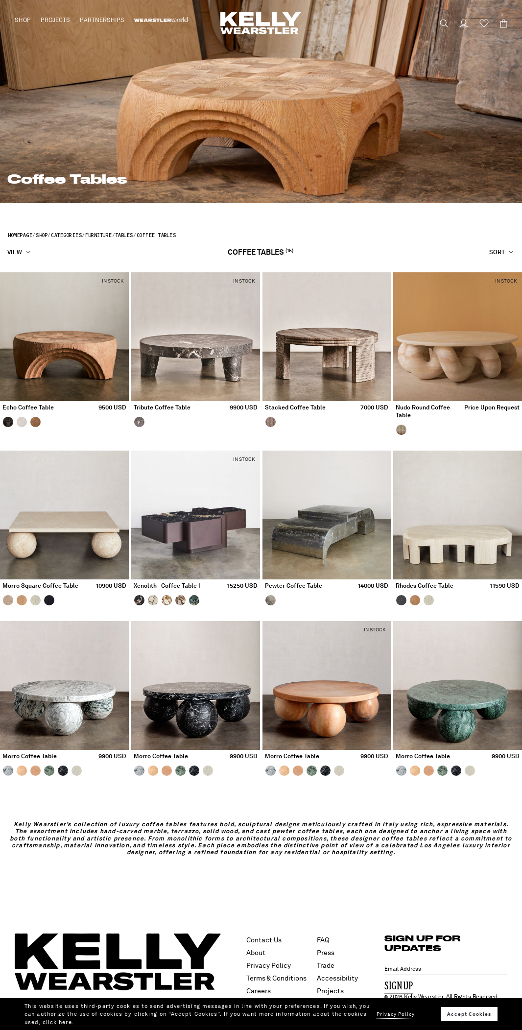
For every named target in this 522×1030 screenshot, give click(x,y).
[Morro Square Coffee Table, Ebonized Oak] (50, 600)
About (255, 953)
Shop (41, 235)
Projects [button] (55, 20)
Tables (124, 235)
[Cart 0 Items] (499, 23)
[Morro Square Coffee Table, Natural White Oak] (23, 600)
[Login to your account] (459, 23)
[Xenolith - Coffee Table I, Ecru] (154, 600)
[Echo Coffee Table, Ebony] (9, 422)
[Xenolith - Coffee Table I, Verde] (195, 600)
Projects (330, 991)
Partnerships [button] (102, 20)
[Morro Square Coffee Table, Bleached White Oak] (37, 600)
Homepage (19, 235)
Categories (65, 235)
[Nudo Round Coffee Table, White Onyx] (402, 429)
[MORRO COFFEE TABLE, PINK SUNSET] (37, 770)
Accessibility (337, 978)
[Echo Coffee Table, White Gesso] (23, 422)
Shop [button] (23, 20)
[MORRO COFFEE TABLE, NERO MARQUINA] (64, 770)
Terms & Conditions (276, 978)
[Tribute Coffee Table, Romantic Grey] (140, 422)
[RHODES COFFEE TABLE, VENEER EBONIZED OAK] (402, 600)
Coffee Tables (156, 235)
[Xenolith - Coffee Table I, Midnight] (140, 600)
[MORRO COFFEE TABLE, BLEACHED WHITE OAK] (78, 770)
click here (57, 1022)
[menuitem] (161, 20)
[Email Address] (446, 969)
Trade (325, 965)
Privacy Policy (268, 965)
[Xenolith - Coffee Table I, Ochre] (168, 600)
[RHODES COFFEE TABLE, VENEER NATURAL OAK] (416, 600)
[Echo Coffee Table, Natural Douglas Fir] (37, 422)
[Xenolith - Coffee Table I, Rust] (182, 600)
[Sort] (502, 252)
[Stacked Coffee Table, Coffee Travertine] (272, 422)
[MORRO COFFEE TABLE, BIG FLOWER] (9, 770)
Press (325, 953)
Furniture (98, 235)
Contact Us (264, 940)
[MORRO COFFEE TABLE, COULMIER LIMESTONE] (23, 770)
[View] (19, 252)
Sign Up (398, 987)
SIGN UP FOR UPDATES (422, 943)
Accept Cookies (469, 1014)
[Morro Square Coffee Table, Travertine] (9, 600)
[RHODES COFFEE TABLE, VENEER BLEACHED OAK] (430, 600)
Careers (258, 991)
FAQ (323, 940)
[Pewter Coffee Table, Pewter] (272, 600)
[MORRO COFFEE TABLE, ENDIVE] (50, 770)
